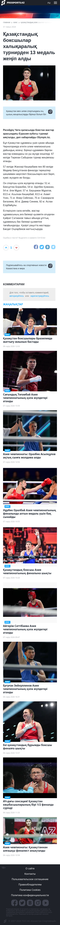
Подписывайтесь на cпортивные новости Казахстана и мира (29, 267)
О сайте (29, 868)
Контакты (29, 873)
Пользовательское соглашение (30, 879)
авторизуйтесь (16, 296)
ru (49, 2)
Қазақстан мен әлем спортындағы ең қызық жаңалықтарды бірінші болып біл (29, 113)
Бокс (15, 22)
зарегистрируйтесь (39, 296)
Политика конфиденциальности (30, 895)
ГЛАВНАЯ (6, 22)
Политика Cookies (30, 890)
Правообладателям (30, 884)
